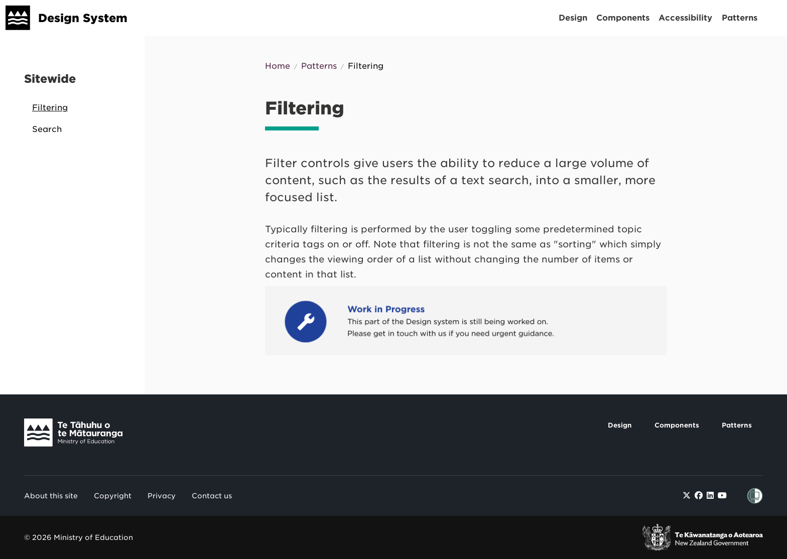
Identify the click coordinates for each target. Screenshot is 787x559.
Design (573, 18)
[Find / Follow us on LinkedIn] (710, 495)
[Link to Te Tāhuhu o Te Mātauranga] (81, 434)
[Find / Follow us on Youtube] (722, 495)
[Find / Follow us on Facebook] (699, 495)
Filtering (50, 107)
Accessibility (685, 18)
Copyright (113, 496)
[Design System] (18, 18)
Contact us (212, 496)
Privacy (162, 496)
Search (47, 129)
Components (622, 18)
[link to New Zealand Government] (702, 537)
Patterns (739, 18)
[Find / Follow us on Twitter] (687, 495)
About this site (51, 496)
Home (277, 66)
